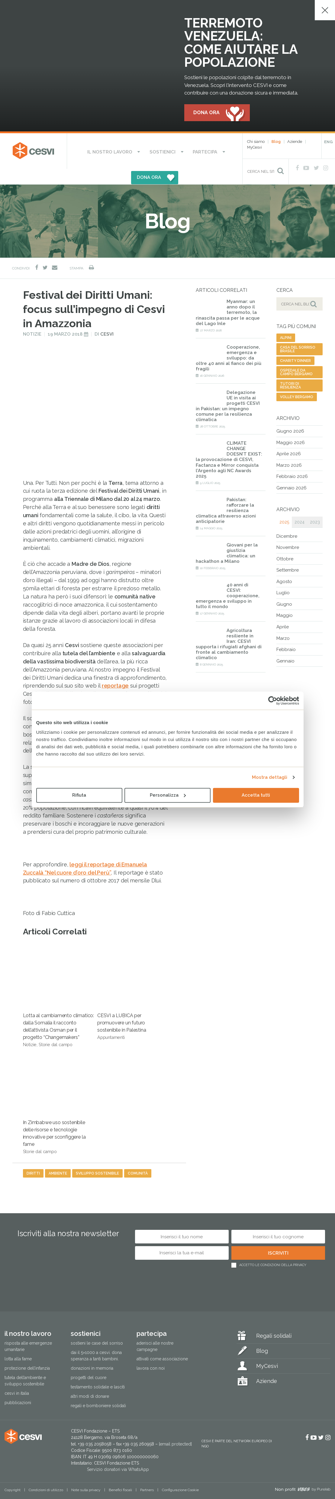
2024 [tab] (299, 507)
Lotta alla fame (18, 1344)
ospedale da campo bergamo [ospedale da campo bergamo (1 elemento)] (296, 357)
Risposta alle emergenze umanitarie (28, 1331)
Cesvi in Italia (17, 1378)
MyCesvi (254, 148)
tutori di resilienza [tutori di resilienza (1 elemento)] (290, 371)
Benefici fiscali (120, 1475)
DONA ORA (209, 151)
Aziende (294, 142)
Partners (147, 1475)
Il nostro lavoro (96, 151)
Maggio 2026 (290, 427)
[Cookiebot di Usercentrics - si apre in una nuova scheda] (272, 700)
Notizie (32, 319)
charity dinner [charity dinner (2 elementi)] (295, 346)
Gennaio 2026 (291, 473)
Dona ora (206, 113)
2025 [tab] (284, 507)
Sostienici (139, 151)
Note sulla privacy (86, 1475)
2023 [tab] (315, 507)
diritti (33, 1158)
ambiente (58, 1158)
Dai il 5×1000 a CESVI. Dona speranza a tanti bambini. (96, 1340)
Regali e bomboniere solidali (98, 1390)
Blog (276, 142)
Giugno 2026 (290, 416)
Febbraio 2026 (292, 461)
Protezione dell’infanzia (27, 1353)
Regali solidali (274, 1321)
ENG (328, 142)
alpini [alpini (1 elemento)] (286, 323)
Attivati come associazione (162, 1344)
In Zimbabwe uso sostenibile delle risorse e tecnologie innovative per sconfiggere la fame (54, 1087)
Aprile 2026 (288, 439)
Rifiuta (79, 795)
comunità (138, 1158)
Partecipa (172, 151)
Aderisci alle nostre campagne (155, 1331)
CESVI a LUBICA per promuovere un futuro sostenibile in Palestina (127, 977)
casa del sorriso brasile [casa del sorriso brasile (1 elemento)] (297, 334)
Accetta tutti (256, 795)
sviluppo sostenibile (97, 1158)
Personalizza (168, 795)
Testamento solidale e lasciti (98, 1372)
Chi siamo (256, 142)
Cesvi (107, 319)
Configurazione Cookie (180, 1475)
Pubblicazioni (18, 1387)
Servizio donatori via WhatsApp (118, 1454)
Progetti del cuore (88, 1362)
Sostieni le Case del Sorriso (97, 1328)
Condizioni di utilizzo (46, 1475)
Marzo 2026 (289, 450)
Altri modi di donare (90, 1381)
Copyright (13, 1475)
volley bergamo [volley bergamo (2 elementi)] (296, 382)
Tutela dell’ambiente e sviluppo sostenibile (25, 1366)
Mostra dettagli (270, 777)
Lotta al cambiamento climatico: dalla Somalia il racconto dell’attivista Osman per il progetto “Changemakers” (58, 981)
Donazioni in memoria (92, 1353)
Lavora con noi (151, 1353)
